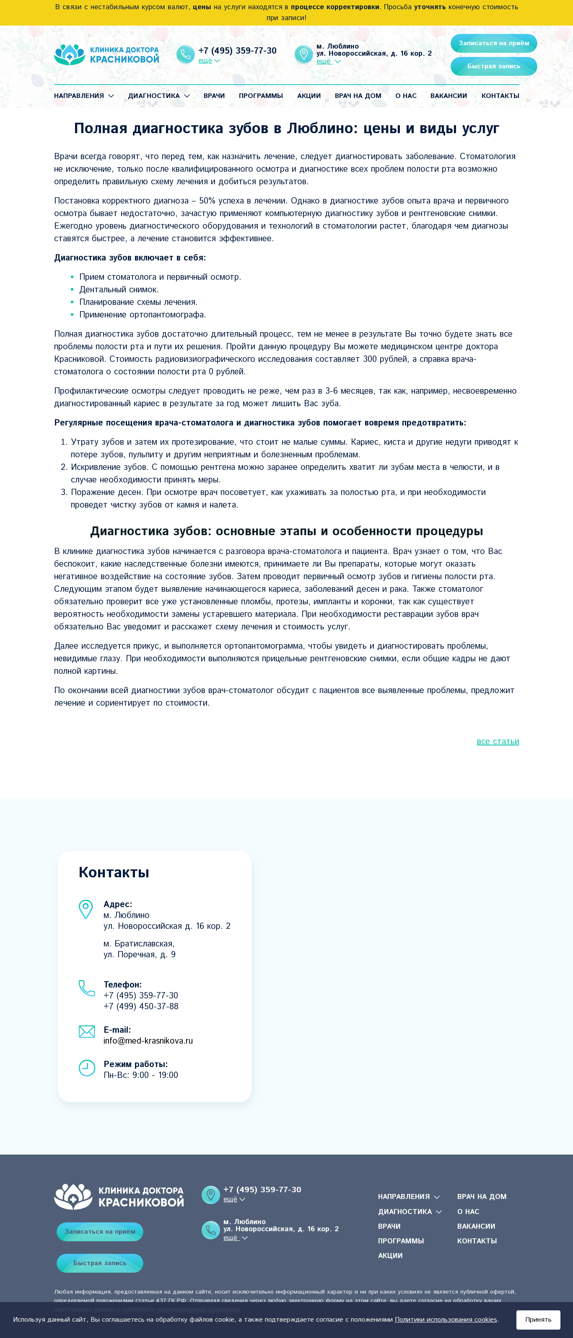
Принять (538, 1320)
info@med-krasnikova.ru (148, 1041)
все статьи (498, 742)
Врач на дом (358, 96)
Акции (309, 96)
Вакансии (448, 96)
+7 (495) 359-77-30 (230, 51)
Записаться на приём (473, 43)
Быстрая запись (473, 66)
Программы (261, 96)
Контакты (500, 96)
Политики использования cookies (446, 1320)
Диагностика (154, 96)
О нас (406, 96)
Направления (79, 96)
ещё (198, 61)
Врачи (214, 96)
